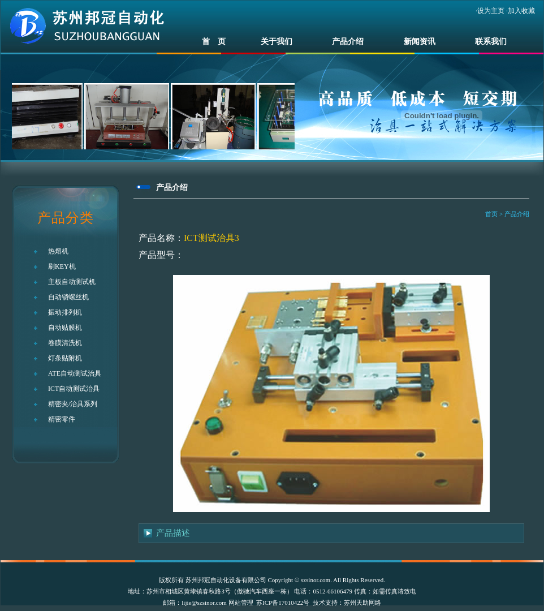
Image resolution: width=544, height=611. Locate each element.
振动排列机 (65, 312)
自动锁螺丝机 (68, 297)
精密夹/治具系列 (72, 404)
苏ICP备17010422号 (282, 602)
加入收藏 (521, 11)
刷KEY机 (62, 266)
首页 (491, 213)
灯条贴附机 (65, 358)
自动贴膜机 (65, 328)
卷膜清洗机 (65, 343)
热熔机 (58, 251)
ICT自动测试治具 (74, 389)
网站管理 (240, 602)
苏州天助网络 (362, 602)
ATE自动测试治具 (74, 373)
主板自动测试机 (72, 282)
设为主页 (490, 11)
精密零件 (61, 419)
